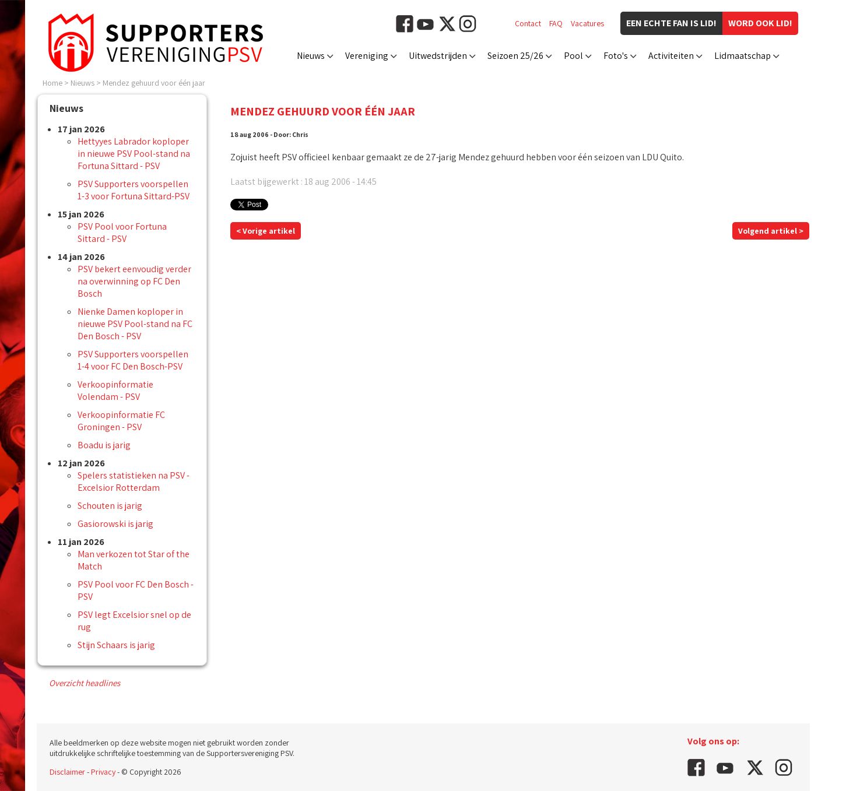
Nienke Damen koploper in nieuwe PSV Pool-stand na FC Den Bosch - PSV (135, 323)
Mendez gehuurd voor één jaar (154, 83)
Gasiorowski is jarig (115, 524)
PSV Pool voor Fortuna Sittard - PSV (122, 232)
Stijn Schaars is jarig (116, 645)
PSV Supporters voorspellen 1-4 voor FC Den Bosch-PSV (133, 360)
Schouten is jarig (110, 506)
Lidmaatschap (742, 56)
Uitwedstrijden (438, 56)
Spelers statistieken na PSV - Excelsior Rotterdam (133, 481)
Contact (528, 23)
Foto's (615, 56)
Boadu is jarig (104, 445)
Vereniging (366, 56)
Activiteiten (671, 56)
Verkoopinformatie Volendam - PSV (115, 390)
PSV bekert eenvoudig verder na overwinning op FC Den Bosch (134, 281)
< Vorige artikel (265, 231)
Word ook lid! (760, 23)
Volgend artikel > (770, 231)
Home (52, 83)
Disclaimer (67, 772)
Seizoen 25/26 (515, 56)
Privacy (103, 772)
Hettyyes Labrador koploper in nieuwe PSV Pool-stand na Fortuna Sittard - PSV (134, 153)
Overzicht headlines (84, 682)
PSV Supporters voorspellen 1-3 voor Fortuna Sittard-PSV (133, 190)
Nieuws (311, 56)
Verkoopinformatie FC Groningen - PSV (121, 421)
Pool (573, 56)
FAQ (556, 23)
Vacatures (587, 23)
